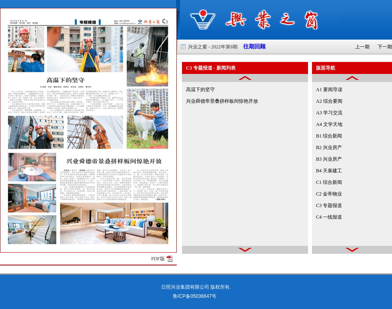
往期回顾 (252, 47)
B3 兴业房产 (329, 159)
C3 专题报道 (329, 205)
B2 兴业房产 (329, 147)
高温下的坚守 (200, 89)
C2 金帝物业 (329, 194)
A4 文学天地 (329, 124)
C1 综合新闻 (329, 182)
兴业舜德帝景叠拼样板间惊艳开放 (222, 101)
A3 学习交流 (329, 113)
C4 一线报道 (329, 217)
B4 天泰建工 (329, 170)
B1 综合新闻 (329, 136)
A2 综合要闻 (329, 101)
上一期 (362, 47)
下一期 (385, 47)
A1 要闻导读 (329, 89)
